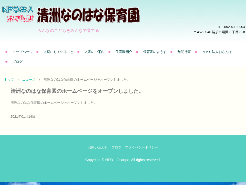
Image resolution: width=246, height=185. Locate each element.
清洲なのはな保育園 (85, 22)
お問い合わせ (98, 147)
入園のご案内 (95, 52)
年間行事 (184, 52)
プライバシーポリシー (141, 147)
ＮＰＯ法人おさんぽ (217, 52)
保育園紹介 (124, 52)
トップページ (23, 52)
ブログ (18, 61)
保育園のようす (155, 52)
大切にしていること (59, 52)
